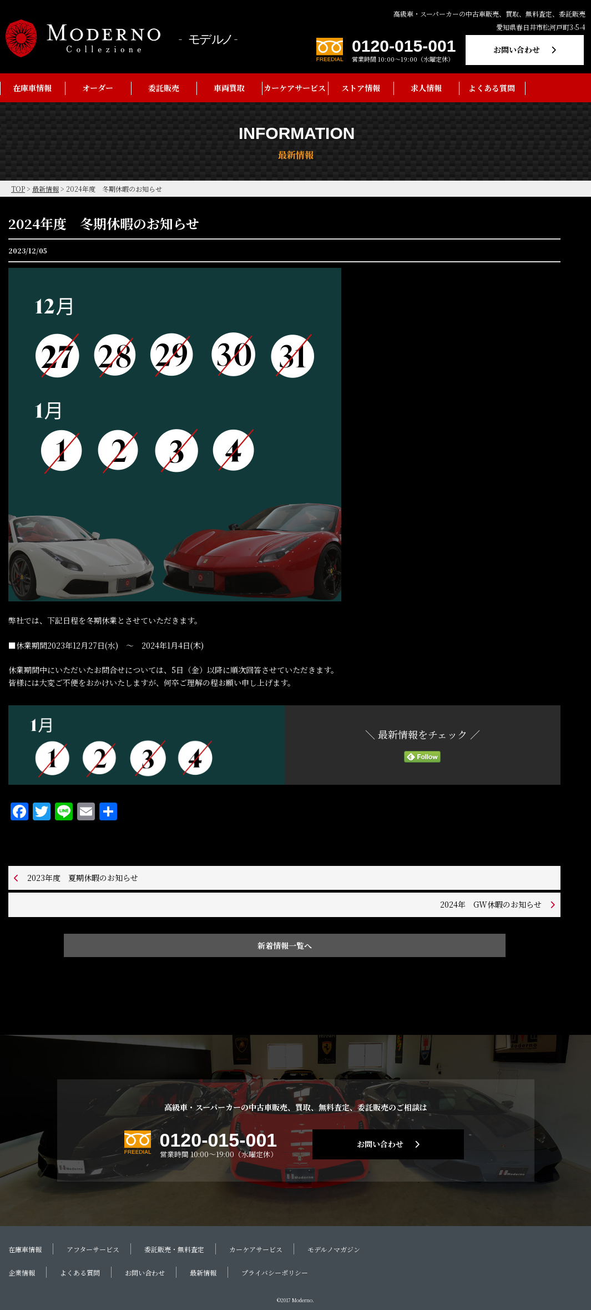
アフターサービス (93, 1249)
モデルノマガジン (333, 1249)
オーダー (97, 87)
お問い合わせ (516, 49)
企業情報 (21, 1272)
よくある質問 (491, 87)
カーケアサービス (295, 87)
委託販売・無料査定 (174, 1249)
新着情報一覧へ (284, 945)
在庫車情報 (32, 87)
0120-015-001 (404, 46)
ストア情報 (360, 87)
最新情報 (203, 1272)
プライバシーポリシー (274, 1272)
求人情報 (426, 87)
